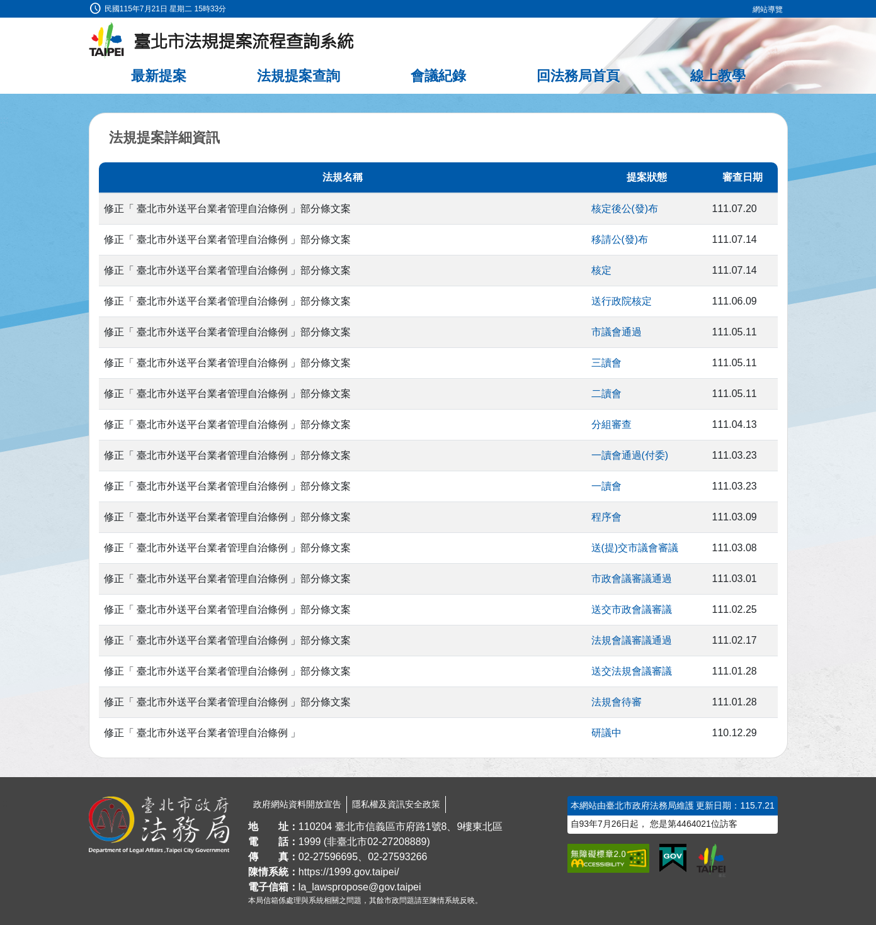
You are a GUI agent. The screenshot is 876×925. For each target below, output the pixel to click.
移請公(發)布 (620, 239)
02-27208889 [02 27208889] (396, 841)
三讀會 (606, 362)
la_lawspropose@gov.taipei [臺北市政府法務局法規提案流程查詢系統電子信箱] (360, 887)
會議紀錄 (438, 76)
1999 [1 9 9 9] (310, 841)
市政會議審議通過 (631, 578)
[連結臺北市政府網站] (711, 860)
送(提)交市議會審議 (635, 547)
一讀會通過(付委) (630, 455)
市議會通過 (616, 332)
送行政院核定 (621, 301)
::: (4, 7)
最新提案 (158, 76)
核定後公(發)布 (625, 208)
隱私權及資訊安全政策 (396, 804)
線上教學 (718, 76)
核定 (601, 270)
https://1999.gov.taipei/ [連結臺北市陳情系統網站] (349, 871)
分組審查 (611, 424)
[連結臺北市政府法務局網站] (159, 825)
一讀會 (606, 486)
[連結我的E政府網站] (672, 858)
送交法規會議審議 (631, 671)
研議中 (606, 732)
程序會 (606, 517)
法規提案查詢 (298, 76)
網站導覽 (768, 9)
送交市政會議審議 (631, 609)
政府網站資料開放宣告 (297, 804)
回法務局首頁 (578, 76)
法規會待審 (616, 702)
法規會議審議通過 (631, 640)
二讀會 (606, 393)
